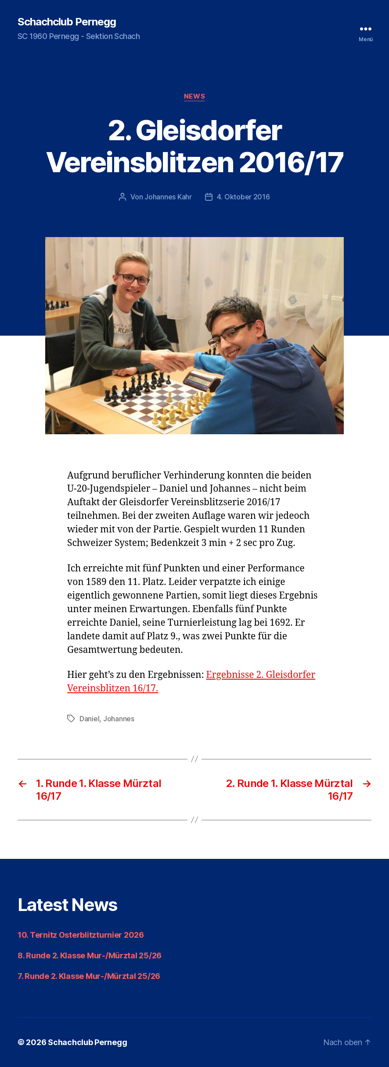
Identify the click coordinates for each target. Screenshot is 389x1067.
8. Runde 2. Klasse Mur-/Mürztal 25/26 (90, 955)
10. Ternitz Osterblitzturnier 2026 (81, 934)
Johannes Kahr (168, 196)
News (194, 96)
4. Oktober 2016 (243, 196)
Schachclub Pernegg (67, 22)
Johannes (118, 718)
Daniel (89, 718)
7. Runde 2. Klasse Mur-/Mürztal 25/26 (89, 976)
